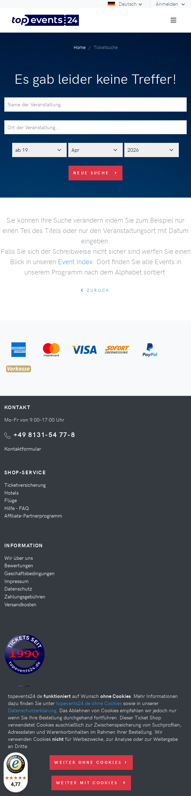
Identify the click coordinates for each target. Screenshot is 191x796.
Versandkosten (20, 604)
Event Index (75, 261)
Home (80, 47)
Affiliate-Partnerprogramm (33, 515)
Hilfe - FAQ (16, 507)
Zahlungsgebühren (24, 596)
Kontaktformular (22, 448)
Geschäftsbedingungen (29, 573)
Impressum (16, 580)
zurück (95, 290)
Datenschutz (18, 588)
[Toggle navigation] (173, 20)
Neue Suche (95, 172)
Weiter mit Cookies (91, 782)
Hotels (11, 492)
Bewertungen (18, 565)
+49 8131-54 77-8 (44, 434)
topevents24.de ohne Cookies (89, 703)
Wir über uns (18, 557)
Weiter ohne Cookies (91, 762)
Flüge (10, 500)
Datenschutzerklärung (32, 710)
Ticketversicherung (25, 484)
